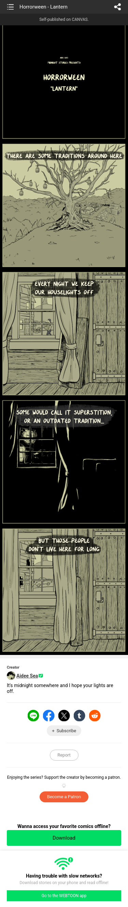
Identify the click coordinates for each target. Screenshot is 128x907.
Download (64, 838)
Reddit (95, 715)
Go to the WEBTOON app (64, 895)
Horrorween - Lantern (43, 7)
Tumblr (79, 715)
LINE (33, 715)
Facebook (49, 715)
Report (64, 755)
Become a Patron (64, 796)
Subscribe (66, 730)
